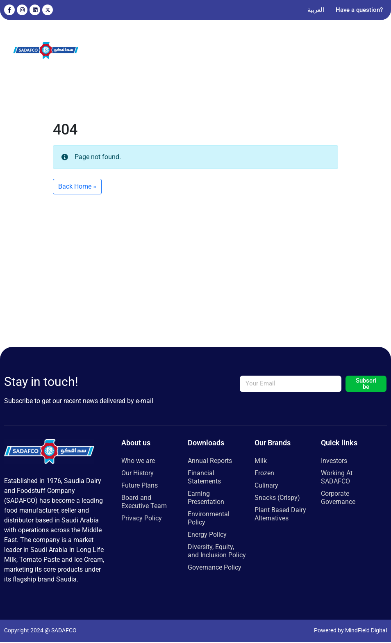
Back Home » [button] (77, 188)
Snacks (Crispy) (277, 499)
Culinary (266, 486)
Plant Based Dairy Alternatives (280, 515)
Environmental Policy (209, 519)
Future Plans (139, 486)
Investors (334, 462)
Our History (137, 474)
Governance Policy (214, 568)
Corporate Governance (338, 499)
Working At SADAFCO (336, 478)
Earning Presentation (206, 499)
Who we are (138, 462)
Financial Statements (204, 478)
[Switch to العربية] (315, 10)
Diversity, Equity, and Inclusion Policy (217, 552)
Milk (261, 462)
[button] (368, 51)
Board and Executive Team (144, 503)
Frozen (264, 474)
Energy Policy (207, 536)
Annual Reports (210, 462)
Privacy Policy (141, 519)
